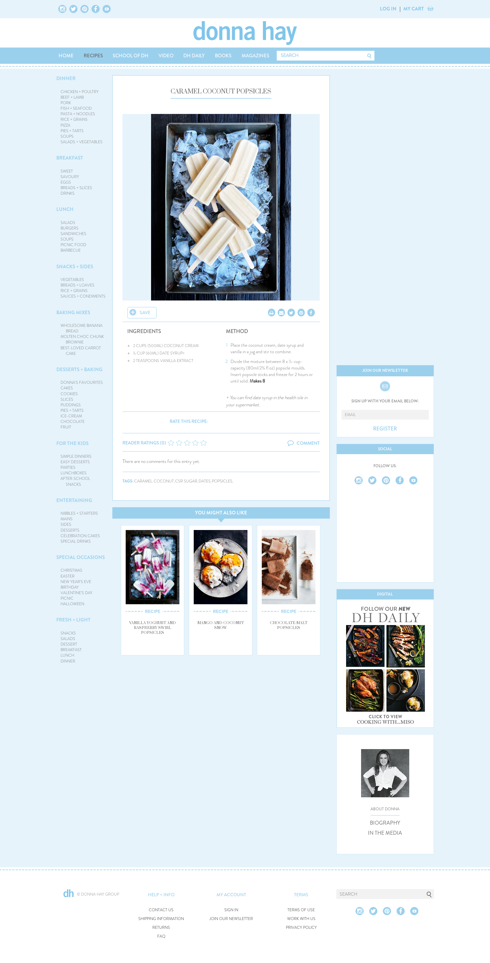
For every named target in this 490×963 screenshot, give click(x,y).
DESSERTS (70, 530)
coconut (164, 481)
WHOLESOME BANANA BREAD (82, 328)
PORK (66, 103)
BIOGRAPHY (385, 823)
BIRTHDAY (70, 587)
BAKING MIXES (73, 312)
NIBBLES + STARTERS (79, 513)
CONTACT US (161, 910)
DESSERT (69, 644)
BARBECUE (71, 250)
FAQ (161, 936)
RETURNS (161, 927)
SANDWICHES (73, 234)
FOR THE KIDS (72, 443)
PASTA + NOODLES (78, 114)
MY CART (413, 8)
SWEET (67, 171)
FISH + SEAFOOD (76, 108)
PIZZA (65, 125)
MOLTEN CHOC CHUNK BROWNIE (82, 339)
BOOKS (223, 55)
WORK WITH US (301, 919)
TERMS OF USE (301, 910)
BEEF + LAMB (72, 97)
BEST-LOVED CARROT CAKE (81, 350)
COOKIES (69, 394)
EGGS (66, 182)
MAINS (67, 519)
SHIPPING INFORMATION (161, 919)
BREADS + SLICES (76, 188)
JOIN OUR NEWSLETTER (231, 919)
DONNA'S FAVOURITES (82, 382)
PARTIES (68, 467)
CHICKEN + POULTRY (80, 92)
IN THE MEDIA (385, 833)
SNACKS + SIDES (74, 266)
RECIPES (93, 55)
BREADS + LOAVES (77, 285)
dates (205, 481)
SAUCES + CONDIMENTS (83, 296)
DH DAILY (194, 55)
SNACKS (68, 633)
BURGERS (69, 228)
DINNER (66, 78)
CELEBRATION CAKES (80, 536)
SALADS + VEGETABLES (82, 142)
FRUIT (66, 427)
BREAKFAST (69, 157)
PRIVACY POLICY (301, 927)
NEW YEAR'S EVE (76, 582)
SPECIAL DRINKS (76, 541)
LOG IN (388, 8)
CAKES (67, 388)
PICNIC (67, 598)
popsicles (222, 481)
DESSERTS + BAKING (79, 369)
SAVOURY (70, 177)
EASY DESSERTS (75, 462)
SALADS (68, 223)
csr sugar (186, 481)
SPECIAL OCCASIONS (80, 557)
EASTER (68, 576)
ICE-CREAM (71, 416)
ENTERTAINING (74, 500)
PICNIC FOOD (73, 245)
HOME (66, 55)
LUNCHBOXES (74, 473)
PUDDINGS (71, 405)
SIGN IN (231, 910)
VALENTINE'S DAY (76, 593)
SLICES (67, 399)
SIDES (66, 524)
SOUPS (67, 136)
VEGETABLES (72, 280)
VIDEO (166, 55)
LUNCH (65, 209)
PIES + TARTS (72, 131)
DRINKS (68, 193)
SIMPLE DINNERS (76, 456)
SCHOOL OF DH (130, 55)
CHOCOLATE (73, 422)
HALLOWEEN (72, 604)
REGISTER (385, 428)
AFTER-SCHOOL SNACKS (75, 481)
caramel (143, 481)
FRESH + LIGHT (73, 619)
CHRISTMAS (71, 570)
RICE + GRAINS (74, 119)
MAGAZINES (255, 55)
